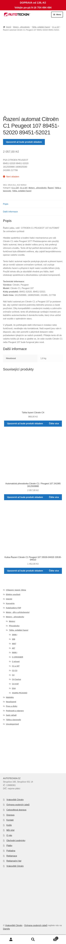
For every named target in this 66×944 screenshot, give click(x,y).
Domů (8, 27)
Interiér (9, 599)
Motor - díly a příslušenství (17, 612)
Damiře (6, 929)
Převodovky (14, 626)
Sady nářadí (11, 715)
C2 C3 (14, 670)
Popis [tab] (5, 204)
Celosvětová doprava (16, 810)
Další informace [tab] (10, 212)
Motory (12, 621)
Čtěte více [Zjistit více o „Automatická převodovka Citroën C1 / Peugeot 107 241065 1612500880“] (54, 497)
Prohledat (33, 939)
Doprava (10, 815)
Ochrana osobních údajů (17, 805)
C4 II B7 (15, 684)
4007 (14, 644)
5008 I (14, 652)
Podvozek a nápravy (15, 711)
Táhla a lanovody (13, 720)
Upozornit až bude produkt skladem (24, 142)
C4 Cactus (16, 679)
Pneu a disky (11, 706)
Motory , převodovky (21, 27)
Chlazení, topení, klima (16, 590)
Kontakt (10, 820)
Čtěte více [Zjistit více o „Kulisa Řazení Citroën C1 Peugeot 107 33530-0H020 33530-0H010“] (54, 571)
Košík (9, 825)
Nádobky (10, 697)
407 (13, 648)
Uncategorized (12, 724)
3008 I (14, 635)
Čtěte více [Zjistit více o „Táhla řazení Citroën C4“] (54, 423)
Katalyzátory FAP (13, 608)
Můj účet (10, 830)
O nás (9, 835)
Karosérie (10, 603)
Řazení (51, 188)
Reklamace (11, 856)
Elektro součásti (13, 594)
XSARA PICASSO (19, 693)
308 (13, 639)
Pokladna (10, 851)
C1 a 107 (56, 27)
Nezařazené (11, 702)
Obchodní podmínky (15, 840)
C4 (13, 675)
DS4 (14, 688)
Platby (9, 845)
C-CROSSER (17, 657)
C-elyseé (16, 661)
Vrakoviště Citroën (15, 800)
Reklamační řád (13, 861)
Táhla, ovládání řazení (41, 27)
